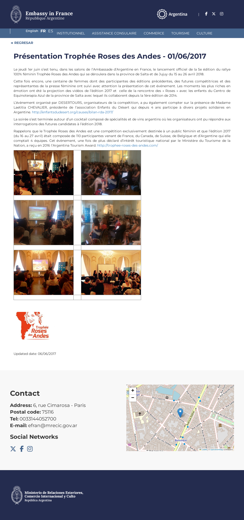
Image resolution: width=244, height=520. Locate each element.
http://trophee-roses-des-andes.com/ (127, 145)
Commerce (114, 33)
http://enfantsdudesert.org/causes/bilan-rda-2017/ (72, 112)
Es (231, 14)
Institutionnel (31, 33)
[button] (180, 413)
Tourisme (141, 33)
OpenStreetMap (216, 449)
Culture (165, 33)
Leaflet (203, 449)
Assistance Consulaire (74, 33)
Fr (222, 14)
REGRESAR (23, 43)
